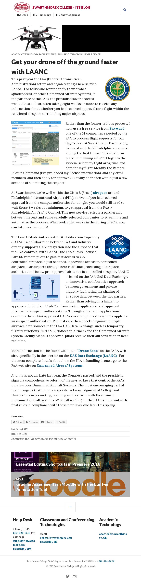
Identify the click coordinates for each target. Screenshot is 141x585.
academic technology (26, 439)
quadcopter (68, 439)
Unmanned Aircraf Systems (60, 365)
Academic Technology (24, 54)
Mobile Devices (93, 54)
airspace (100, 192)
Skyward (117, 128)
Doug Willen (19, 434)
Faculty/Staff (47, 54)
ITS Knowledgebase (68, 14)
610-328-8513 (21, 532)
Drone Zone (88, 351)
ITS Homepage (42, 14)
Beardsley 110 (22, 548)
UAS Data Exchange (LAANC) (93, 356)
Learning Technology (70, 54)
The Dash (22, 14)
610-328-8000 (107, 561)
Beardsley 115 (49, 541)
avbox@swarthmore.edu (56, 537)
